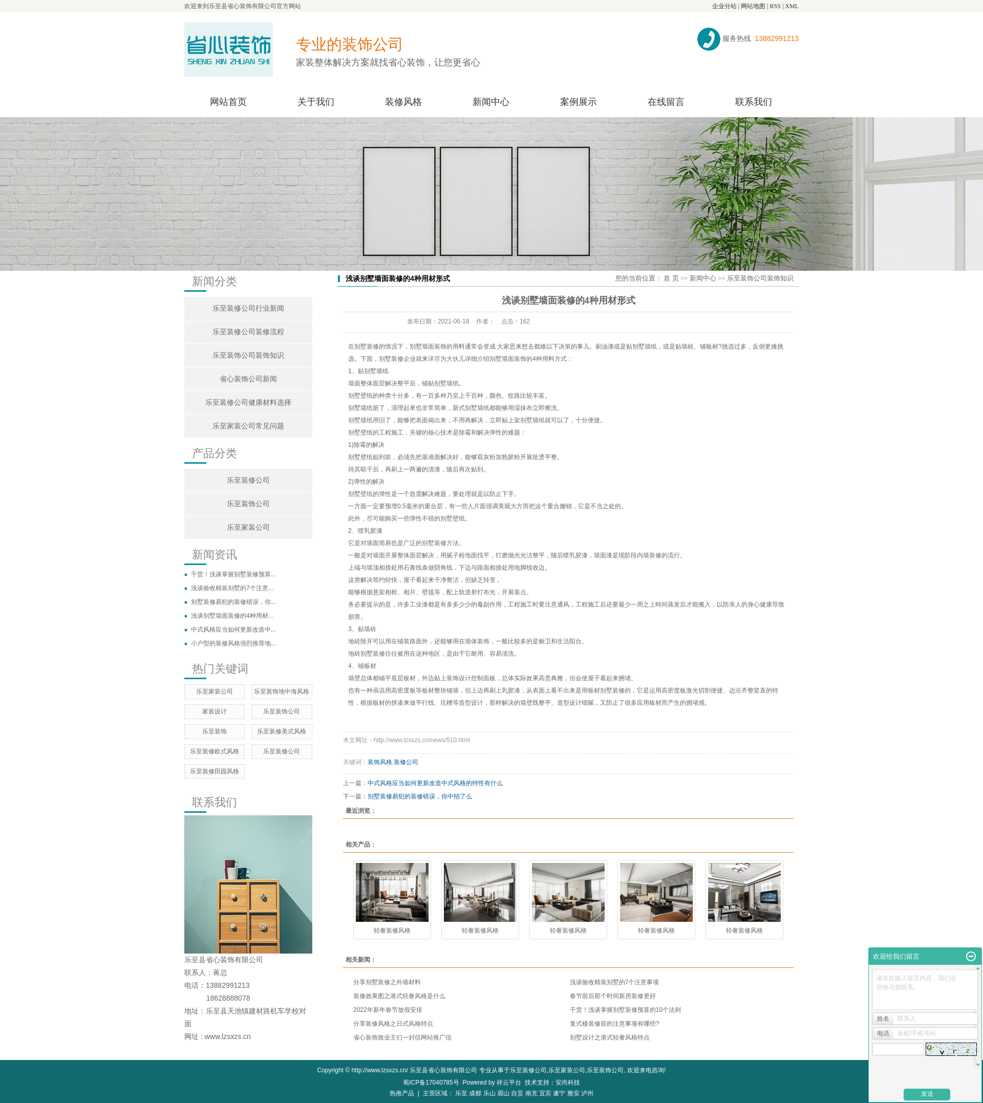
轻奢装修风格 (392, 930)
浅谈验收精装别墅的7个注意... (232, 588)
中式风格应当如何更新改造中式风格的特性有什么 (435, 783)
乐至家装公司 (248, 527)
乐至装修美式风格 (281, 731)
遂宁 (559, 1093)
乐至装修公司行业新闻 (248, 308)
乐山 (489, 1093)
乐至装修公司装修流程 (248, 332)
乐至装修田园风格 (214, 771)
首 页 (671, 278)
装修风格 (403, 102)
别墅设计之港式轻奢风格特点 (610, 1037)
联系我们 (753, 102)
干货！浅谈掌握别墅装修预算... (233, 574)
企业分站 (724, 6)
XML (792, 6)
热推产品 (402, 1093)
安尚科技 (567, 1082)
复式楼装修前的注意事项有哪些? (614, 1023)
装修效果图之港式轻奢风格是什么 (399, 996)
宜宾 (545, 1093)
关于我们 (315, 102)
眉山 (503, 1093)
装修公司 (406, 762)
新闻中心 (491, 102)
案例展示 (578, 102)
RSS (775, 6)
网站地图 (753, 6)
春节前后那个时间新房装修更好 (613, 996)
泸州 (587, 1093)
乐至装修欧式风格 (214, 751)
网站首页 (228, 102)
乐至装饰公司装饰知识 (248, 355)
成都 (475, 1093)
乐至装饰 (214, 731)
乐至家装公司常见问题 (248, 426)
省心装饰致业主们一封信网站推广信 (402, 1037)
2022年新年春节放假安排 (387, 1009)
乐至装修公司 (248, 480)
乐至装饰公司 (248, 504)
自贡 (517, 1093)
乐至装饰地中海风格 (281, 691)
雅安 (573, 1093)
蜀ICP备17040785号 (431, 1082)
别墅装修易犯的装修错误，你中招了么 (420, 796)
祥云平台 (509, 1082)
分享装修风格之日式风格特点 (393, 1023)
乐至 (461, 1093)
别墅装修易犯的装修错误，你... (233, 601)
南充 (531, 1093)
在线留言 (666, 102)
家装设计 (214, 711)
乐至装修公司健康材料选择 (248, 402)
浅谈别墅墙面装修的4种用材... (232, 615)
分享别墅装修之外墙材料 (387, 982)
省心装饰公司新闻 (248, 379)
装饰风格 (380, 762)
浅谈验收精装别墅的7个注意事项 (614, 982)
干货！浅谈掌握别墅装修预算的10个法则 (625, 1009)
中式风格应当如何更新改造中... (233, 629)
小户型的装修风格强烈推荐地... (233, 643)
